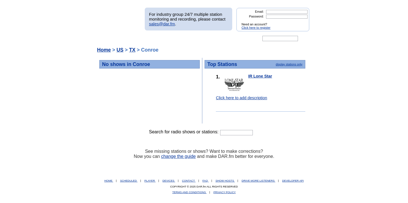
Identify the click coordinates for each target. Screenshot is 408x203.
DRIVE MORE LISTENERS (258, 180)
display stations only (289, 64)
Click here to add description (241, 98)
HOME (108, 180)
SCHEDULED (128, 180)
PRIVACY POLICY (224, 192)
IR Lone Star (260, 76)
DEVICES (169, 180)
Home (104, 50)
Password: (256, 16)
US (120, 50)
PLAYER (150, 180)
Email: (259, 11)
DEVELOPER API (293, 180)
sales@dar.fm (162, 23)
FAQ (206, 180)
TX (132, 50)
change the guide (178, 156)
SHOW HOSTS (225, 180)
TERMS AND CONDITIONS (189, 192)
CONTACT (189, 180)
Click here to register (256, 27)
